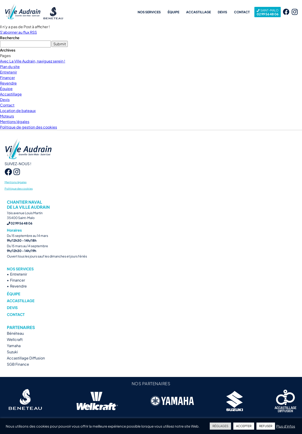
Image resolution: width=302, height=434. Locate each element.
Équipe (173, 12)
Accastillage (198, 12)
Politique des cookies (19, 196)
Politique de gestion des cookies (28, 127)
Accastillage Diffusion (26, 365)
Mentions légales (14, 121)
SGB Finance (18, 371)
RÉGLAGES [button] (220, 426)
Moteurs (7, 116)
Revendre (8, 83)
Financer (7, 77)
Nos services (149, 12)
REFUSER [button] (265, 426)
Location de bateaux (18, 110)
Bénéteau (15, 340)
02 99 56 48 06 (267, 12)
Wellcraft (15, 346)
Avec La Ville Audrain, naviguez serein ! (32, 61)
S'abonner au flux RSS (18, 32)
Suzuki (12, 359)
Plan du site (10, 66)
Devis (222, 12)
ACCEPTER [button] (243, 426)
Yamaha (14, 353)
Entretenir (8, 72)
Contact (242, 12)
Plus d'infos (285, 426)
